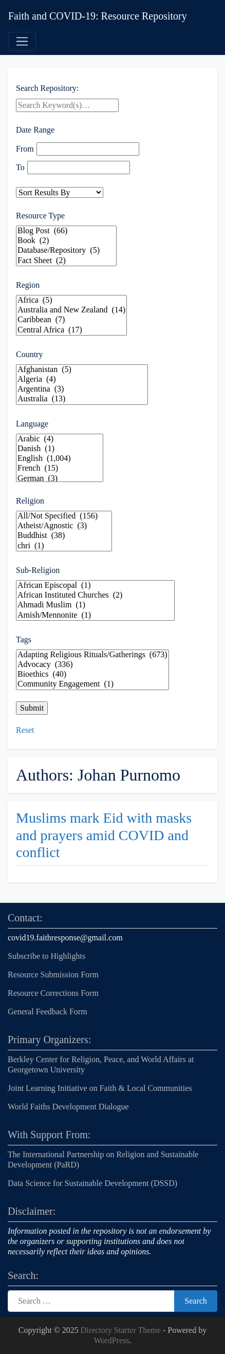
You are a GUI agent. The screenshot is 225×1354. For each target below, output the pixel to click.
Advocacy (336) (92, 665)
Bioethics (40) (92, 674)
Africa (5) (71, 300)
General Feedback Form (47, 1011)
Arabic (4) (59, 439)
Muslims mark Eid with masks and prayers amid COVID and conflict (104, 835)
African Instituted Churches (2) (95, 595)
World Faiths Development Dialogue (68, 1106)
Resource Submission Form (53, 974)
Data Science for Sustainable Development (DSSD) (92, 1183)
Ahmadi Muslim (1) (95, 605)
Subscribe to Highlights (46, 956)
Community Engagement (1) (92, 684)
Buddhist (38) (63, 536)
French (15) (59, 468)
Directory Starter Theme (122, 1330)
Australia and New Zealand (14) (71, 310)
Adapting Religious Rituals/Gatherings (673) (92, 655)
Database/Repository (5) (66, 250)
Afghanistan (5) (81, 370)
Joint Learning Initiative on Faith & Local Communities (101, 1088)
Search (195, 1300)
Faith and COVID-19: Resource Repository (97, 16)
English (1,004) (59, 458)
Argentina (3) (81, 389)
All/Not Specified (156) (63, 516)
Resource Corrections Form (53, 993)
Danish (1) (59, 449)
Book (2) (66, 241)
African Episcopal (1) (95, 585)
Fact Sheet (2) (66, 261)
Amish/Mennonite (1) (95, 615)
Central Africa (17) (71, 330)
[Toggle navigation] (22, 41)
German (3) (59, 479)
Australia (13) (81, 399)
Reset (25, 730)
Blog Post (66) (66, 231)
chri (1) (63, 546)
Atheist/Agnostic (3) (63, 526)
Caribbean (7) (71, 320)
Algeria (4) (81, 379)
